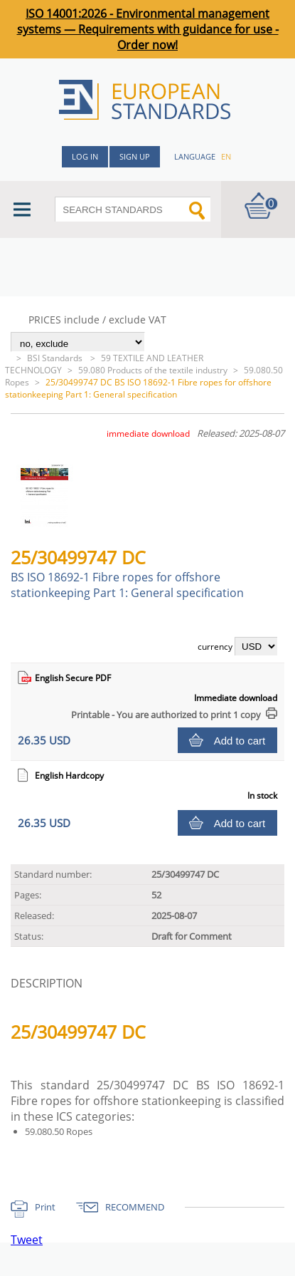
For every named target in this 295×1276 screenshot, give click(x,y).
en (226, 156)
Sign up (134, 156)
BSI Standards (56, 358)
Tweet (27, 1240)
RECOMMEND (134, 1206)
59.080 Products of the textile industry (152, 370)
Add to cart (240, 741)
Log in (85, 156)
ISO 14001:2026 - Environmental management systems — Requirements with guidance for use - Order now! (148, 29)
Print (45, 1206)
